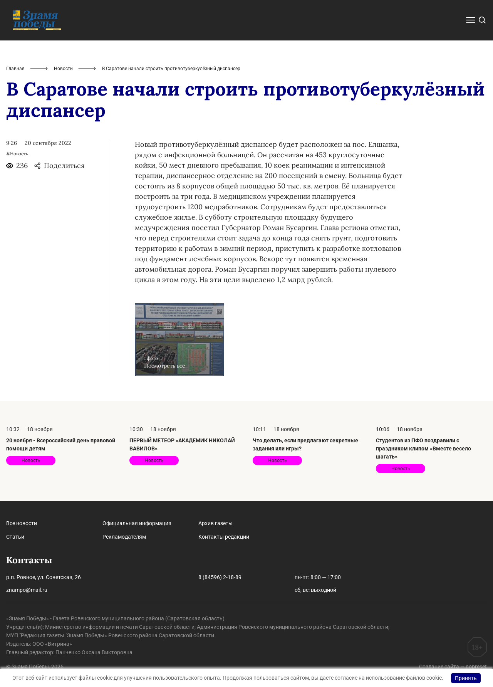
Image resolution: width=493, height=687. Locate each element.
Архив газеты (215, 523)
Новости (63, 68)
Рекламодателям (124, 537)
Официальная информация (136, 523)
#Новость (17, 153)
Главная (15, 68)
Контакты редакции (223, 537)
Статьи (15, 537)
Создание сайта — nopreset (453, 666)
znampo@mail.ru (26, 590)
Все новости (21, 523)
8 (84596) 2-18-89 (219, 577)
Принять (466, 678)
